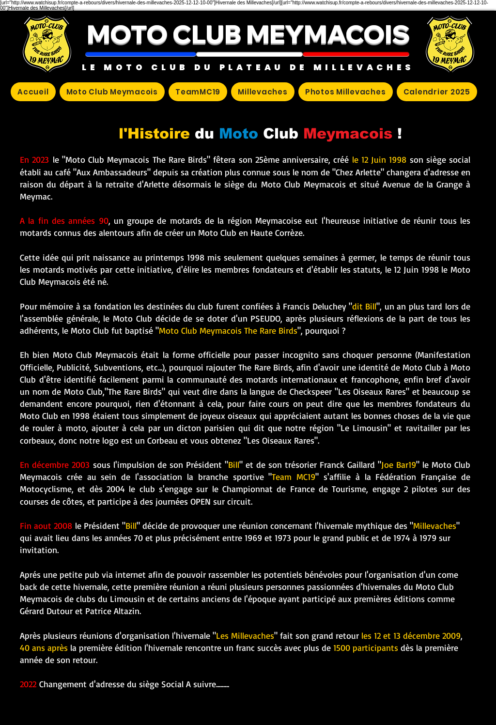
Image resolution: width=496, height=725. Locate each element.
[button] (140, 54)
